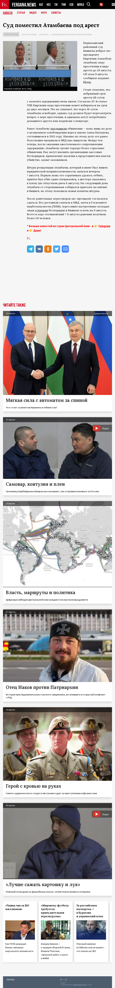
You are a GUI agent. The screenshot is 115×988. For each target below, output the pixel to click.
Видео (33, 12)
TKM (63, 4)
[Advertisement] (57, 280)
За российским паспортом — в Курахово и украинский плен (89, 911)
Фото (44, 12)
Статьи (21, 12)
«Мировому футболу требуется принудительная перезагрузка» (55, 911)
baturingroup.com (79, 985)
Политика (44, 34)
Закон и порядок (29, 34)
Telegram (104, 226)
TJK (56, 4)
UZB (71, 4)
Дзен (36, 230)
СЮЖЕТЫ (56, 12)
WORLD (80, 4)
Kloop (87, 82)
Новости (8, 12)
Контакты (10, 979)
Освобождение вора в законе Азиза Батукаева (71, 34)
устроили (41, 210)
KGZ (49, 4)
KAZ (41, 4)
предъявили (58, 128)
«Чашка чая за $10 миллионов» (17, 907)
